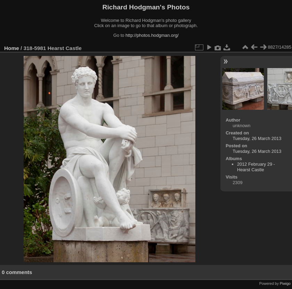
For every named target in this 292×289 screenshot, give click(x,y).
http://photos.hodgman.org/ (152, 35)
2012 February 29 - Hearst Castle (256, 167)
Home (11, 48)
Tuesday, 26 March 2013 (257, 138)
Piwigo (285, 283)
